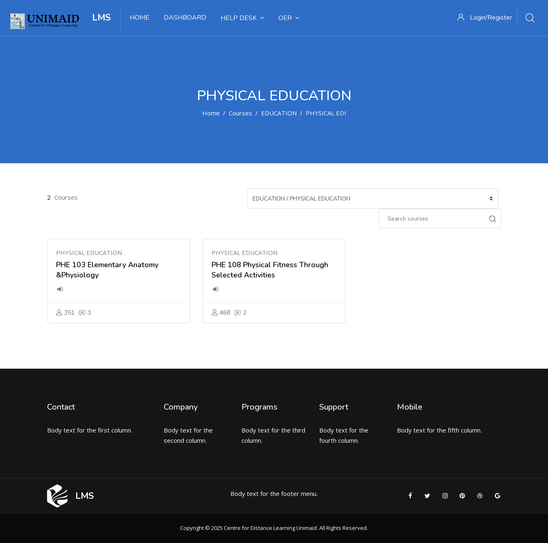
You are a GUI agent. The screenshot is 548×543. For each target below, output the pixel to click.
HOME (139, 17)
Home (211, 113)
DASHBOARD (185, 17)
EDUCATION (279, 113)
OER (288, 18)
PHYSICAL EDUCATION (339, 113)
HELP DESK (242, 18)
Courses (240, 113)
